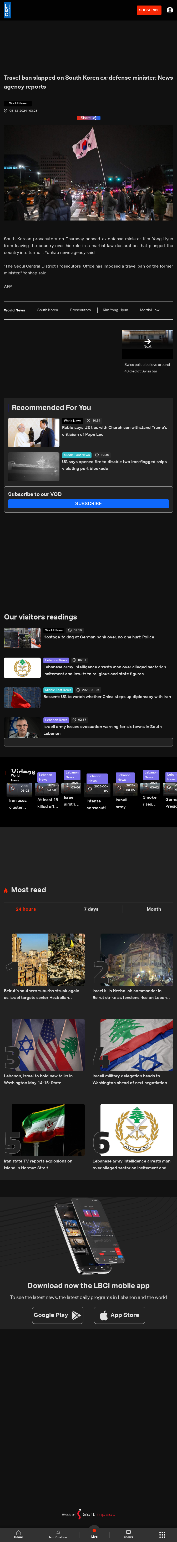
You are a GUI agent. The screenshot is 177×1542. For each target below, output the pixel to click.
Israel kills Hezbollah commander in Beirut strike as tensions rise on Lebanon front (132, 995)
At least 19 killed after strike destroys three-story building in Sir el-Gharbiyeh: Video (48, 804)
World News (72, 421)
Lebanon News (56, 660)
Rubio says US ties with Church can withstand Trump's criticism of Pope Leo (114, 431)
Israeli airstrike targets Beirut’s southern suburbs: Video (72, 802)
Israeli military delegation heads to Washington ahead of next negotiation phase (130, 1080)
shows (128, 1534)
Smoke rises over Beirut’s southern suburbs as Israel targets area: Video (151, 802)
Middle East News (77, 455)
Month (154, 909)
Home (18, 1534)
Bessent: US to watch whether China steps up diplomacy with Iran (107, 697)
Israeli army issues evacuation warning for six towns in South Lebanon (102, 730)
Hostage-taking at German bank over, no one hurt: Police (98, 637)
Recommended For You (51, 408)
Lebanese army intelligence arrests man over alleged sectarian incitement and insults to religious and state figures (104, 670)
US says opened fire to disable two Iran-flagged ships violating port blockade (114, 465)
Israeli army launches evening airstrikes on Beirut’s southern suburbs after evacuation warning (127, 804)
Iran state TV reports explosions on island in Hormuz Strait (38, 1164)
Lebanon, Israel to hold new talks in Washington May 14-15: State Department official (38, 1080)
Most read (28, 890)
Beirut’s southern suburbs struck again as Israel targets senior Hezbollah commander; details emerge (41, 995)
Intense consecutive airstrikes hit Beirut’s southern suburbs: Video (98, 805)
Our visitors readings (40, 617)
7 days (91, 909)
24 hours (26, 909)
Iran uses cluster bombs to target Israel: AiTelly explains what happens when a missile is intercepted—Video (20, 805)
